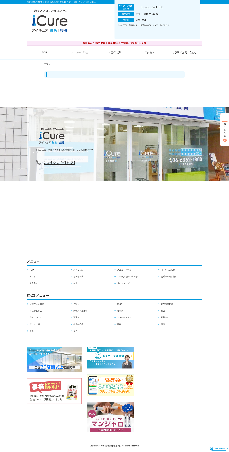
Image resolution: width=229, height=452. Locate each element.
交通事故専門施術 (169, 276)
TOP (44, 52)
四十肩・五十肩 (80, 311)
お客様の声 (114, 52)
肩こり (76, 331)
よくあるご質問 (168, 270)
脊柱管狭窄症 (36, 311)
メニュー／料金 (79, 52)
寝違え (76, 317)
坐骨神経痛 (78, 324)
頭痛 (163, 324)
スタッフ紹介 (79, 270)
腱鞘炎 (120, 311)
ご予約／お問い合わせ (184, 52)
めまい (120, 304)
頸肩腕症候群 (167, 304)
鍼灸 (75, 283)
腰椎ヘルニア (36, 317)
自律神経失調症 (37, 304)
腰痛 (32, 331)
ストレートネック (125, 317)
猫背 (163, 311)
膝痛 (119, 324)
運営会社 (34, 283)
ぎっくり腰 (35, 324)
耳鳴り (76, 304)
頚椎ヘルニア (167, 317)
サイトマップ (123, 283)
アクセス (150, 52)
